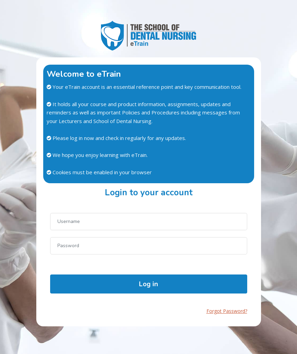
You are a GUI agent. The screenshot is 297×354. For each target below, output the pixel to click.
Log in (148, 284)
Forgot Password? (226, 311)
